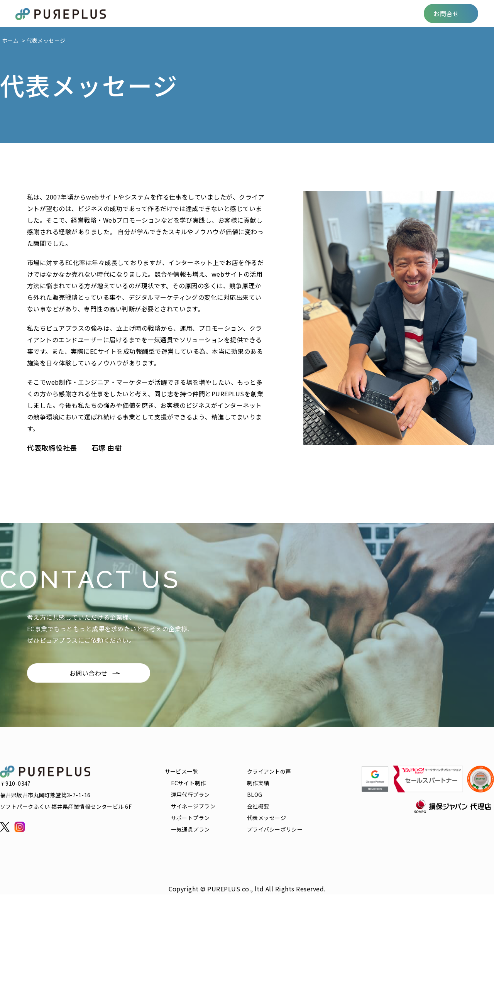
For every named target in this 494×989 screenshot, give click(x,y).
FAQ (329, 13)
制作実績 (273, 13)
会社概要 (400, 13)
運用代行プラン (190, 794)
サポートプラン (190, 818)
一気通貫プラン (190, 829)
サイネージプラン (193, 806)
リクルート (361, 13)
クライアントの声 (225, 13)
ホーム (10, 40)
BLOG (304, 13)
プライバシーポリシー (275, 829)
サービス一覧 (173, 13)
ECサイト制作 (188, 783)
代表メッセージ (266, 818)
